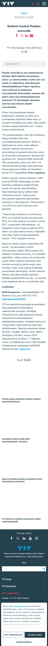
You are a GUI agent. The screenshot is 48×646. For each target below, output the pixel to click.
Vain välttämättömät (13, 635)
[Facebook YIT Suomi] (11, 538)
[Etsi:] (43, 568)
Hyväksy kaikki (35, 635)
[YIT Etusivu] (8, 3)
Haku (24, 563)
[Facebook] (16, 36)
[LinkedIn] (26, 36)
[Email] (31, 36)
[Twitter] (21, 36)
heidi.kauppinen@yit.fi (14, 298)
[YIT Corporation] (24, 538)
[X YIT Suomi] (18, 538)
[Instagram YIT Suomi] (37, 538)
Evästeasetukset (24, 642)
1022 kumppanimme (18, 606)
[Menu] (44, 3)
